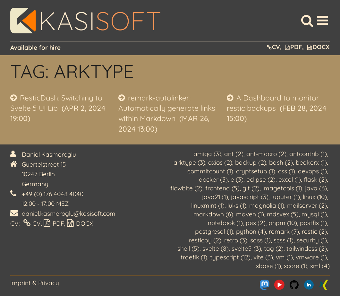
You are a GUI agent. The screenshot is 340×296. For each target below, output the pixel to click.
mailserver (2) (307, 205)
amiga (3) (207, 154)
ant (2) (233, 154)
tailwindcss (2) (306, 248)
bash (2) (281, 162)
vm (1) (284, 257)
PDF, (294, 47)
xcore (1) (295, 266)
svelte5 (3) (246, 248)
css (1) (286, 171)
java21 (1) (215, 197)
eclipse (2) (261, 179)
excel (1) (289, 179)
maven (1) (250, 214)
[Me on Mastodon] (265, 285)
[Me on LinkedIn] (309, 285)
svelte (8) (215, 248)
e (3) (237, 179)
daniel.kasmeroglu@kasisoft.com (68, 213)
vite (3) (263, 257)
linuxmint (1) (208, 205)
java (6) (316, 188)
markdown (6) (213, 214)
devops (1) (312, 171)
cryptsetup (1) (255, 171)
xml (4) (320, 266)
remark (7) (284, 231)
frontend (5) (222, 188)
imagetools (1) (282, 188)
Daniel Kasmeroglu (49, 154)
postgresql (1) (214, 231)
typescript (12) (230, 257)
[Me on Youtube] (279, 285)
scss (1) (283, 240)
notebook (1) (225, 223)
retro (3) (235, 240)
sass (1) (260, 240)
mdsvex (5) (283, 214)
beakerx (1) (311, 162)
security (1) (311, 240)
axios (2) (220, 162)
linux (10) (315, 197)
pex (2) (256, 223)
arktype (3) (189, 162)
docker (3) (213, 179)
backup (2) (250, 162)
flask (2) (315, 179)
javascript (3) (249, 197)
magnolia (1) (266, 205)
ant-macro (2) (266, 154)
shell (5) (188, 248)
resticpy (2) (205, 240)
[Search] (307, 20)
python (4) (251, 231)
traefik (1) (194, 257)
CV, (274, 47)
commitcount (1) (210, 171)
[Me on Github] (294, 285)
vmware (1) (311, 257)
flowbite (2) (186, 188)
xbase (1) (268, 266)
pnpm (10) (282, 223)
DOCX (318, 47)
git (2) (250, 188)
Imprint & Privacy (34, 283)
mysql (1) (314, 214)
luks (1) (236, 205)
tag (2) (274, 248)
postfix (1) (313, 223)
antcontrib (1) (308, 154)
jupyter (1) (285, 197)
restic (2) (314, 231)
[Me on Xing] (324, 285)
